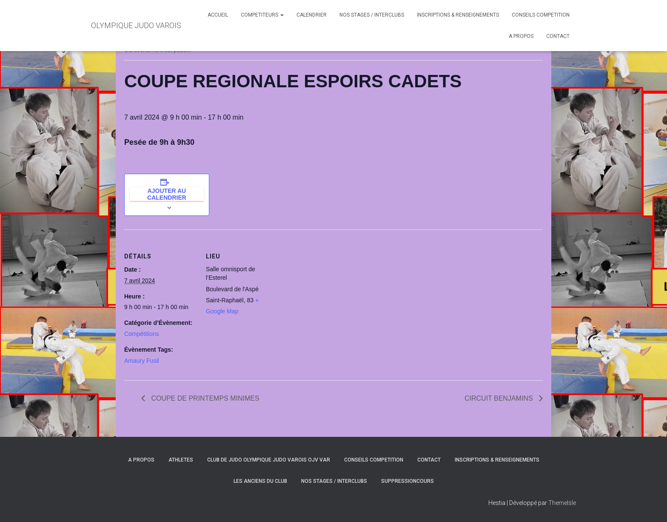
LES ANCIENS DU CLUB (260, 481)
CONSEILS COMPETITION (541, 15)
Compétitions (141, 333)
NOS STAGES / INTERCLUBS (371, 15)
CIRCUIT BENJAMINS (500, 398)
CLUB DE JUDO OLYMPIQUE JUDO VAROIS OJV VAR (268, 460)
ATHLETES (180, 460)
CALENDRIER (311, 15)
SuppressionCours (407, 481)
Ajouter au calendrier (166, 194)
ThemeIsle (562, 502)
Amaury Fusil (141, 360)
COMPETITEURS (262, 15)
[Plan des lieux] (332, 288)
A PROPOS (521, 36)
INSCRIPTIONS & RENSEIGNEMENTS (458, 15)
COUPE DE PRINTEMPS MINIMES (204, 398)
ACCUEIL (218, 15)
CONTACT (558, 36)
